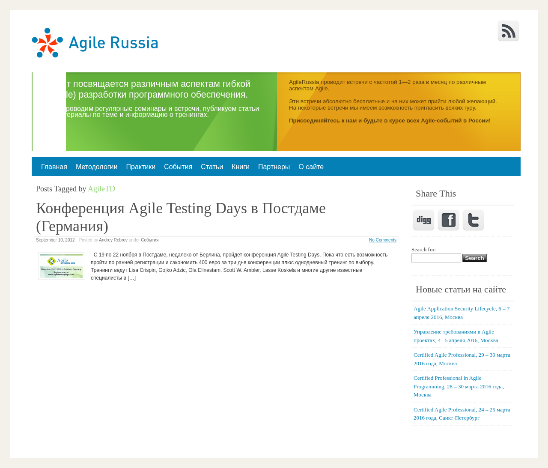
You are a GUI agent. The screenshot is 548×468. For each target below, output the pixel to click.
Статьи (212, 166)
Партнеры (274, 166)
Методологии (97, 166)
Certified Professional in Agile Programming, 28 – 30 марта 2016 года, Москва (459, 386)
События (178, 166)
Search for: (423, 249)
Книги (241, 166)
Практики (140, 166)
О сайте (311, 166)
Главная (54, 166)
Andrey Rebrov (113, 240)
